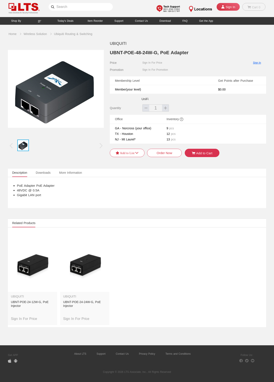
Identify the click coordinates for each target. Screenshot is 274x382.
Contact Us (122, 353)
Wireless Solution (35, 34)
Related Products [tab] (23, 223)
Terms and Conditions (178, 353)
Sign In (257, 62)
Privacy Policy (147, 353)
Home (12, 34)
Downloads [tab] (43, 172)
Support (118, 20)
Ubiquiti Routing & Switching (73, 34)
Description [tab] (19, 172)
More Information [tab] (70, 172)
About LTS (80, 353)
